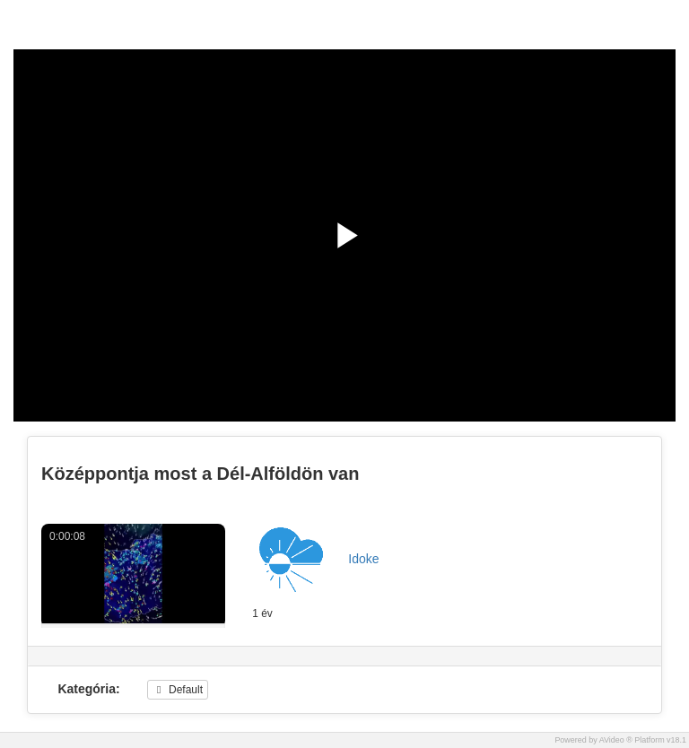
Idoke (363, 559)
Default (178, 689)
